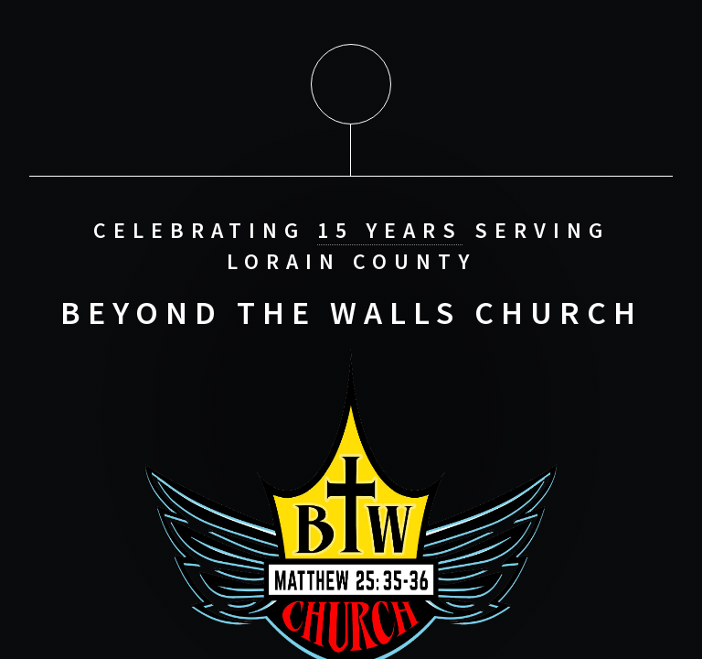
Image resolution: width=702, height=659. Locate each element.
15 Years (390, 230)
